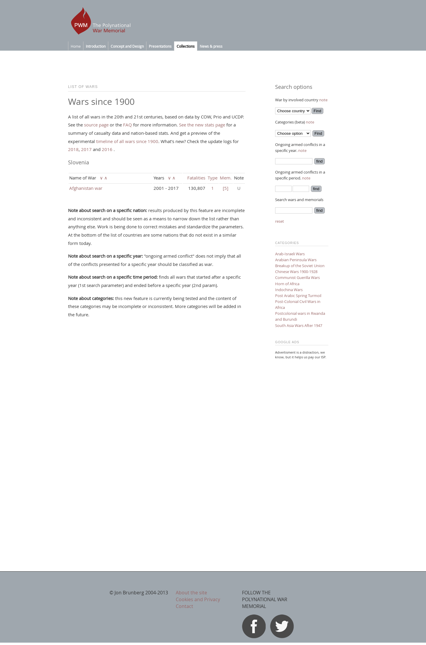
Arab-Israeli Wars (290, 253)
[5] (225, 188)
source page (96, 125)
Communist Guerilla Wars (297, 277)
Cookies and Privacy (198, 599)
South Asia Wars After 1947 (298, 325)
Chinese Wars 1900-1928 (296, 271)
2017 (86, 149)
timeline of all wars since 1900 (127, 141)
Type (212, 178)
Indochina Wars (289, 289)
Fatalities (196, 178)
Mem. (226, 178)
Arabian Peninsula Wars (296, 259)
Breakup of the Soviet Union (300, 265)
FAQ (127, 125)
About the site (191, 592)
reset (279, 221)
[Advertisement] (301, 453)
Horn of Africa (287, 283)
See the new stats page (202, 125)
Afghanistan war (85, 188)
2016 (107, 149)
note (323, 99)
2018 (73, 149)
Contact (184, 606)
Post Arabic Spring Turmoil (298, 295)
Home (76, 46)
